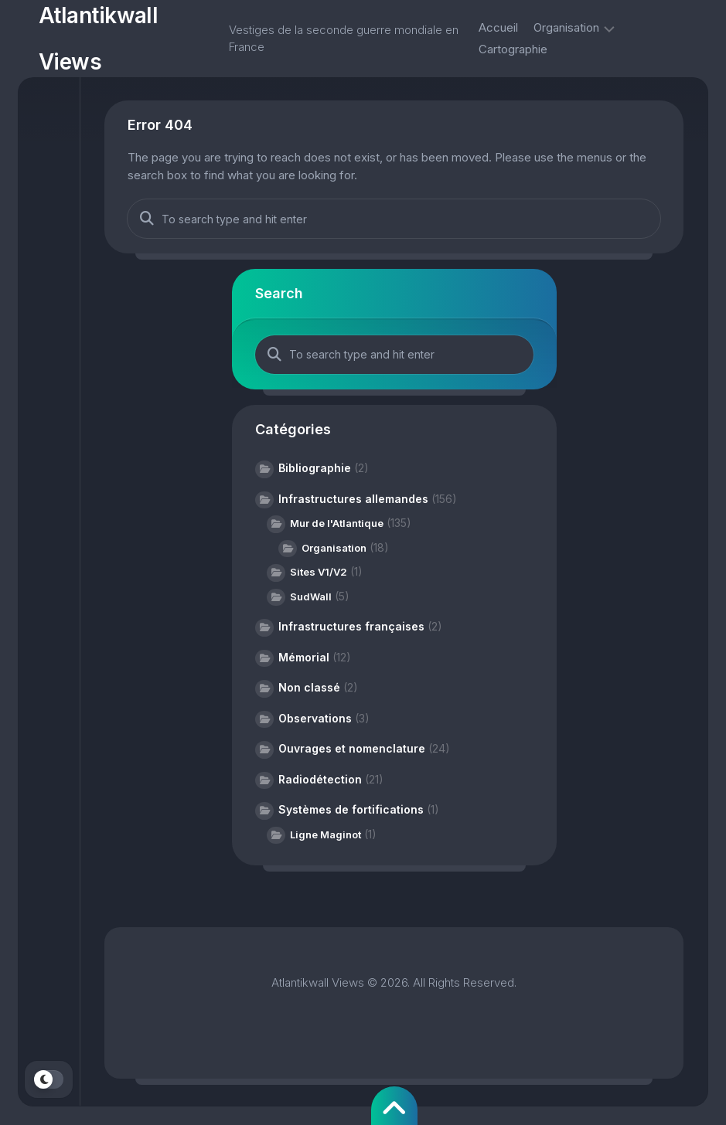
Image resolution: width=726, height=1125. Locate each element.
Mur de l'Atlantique (336, 523)
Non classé (309, 687)
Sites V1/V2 (318, 572)
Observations (315, 718)
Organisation (566, 27)
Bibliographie (314, 467)
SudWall (311, 596)
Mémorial (303, 657)
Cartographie (513, 49)
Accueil (498, 27)
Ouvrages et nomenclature (351, 748)
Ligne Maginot (325, 834)
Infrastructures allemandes (353, 498)
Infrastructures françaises (351, 626)
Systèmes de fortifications (351, 809)
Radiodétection (320, 779)
